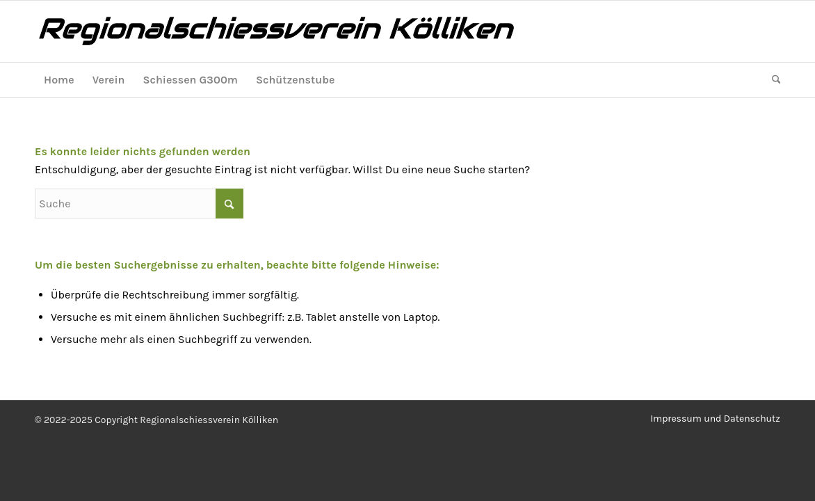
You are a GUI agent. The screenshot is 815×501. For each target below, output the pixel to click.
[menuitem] (59, 80)
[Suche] (772, 80)
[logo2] (313, 31)
